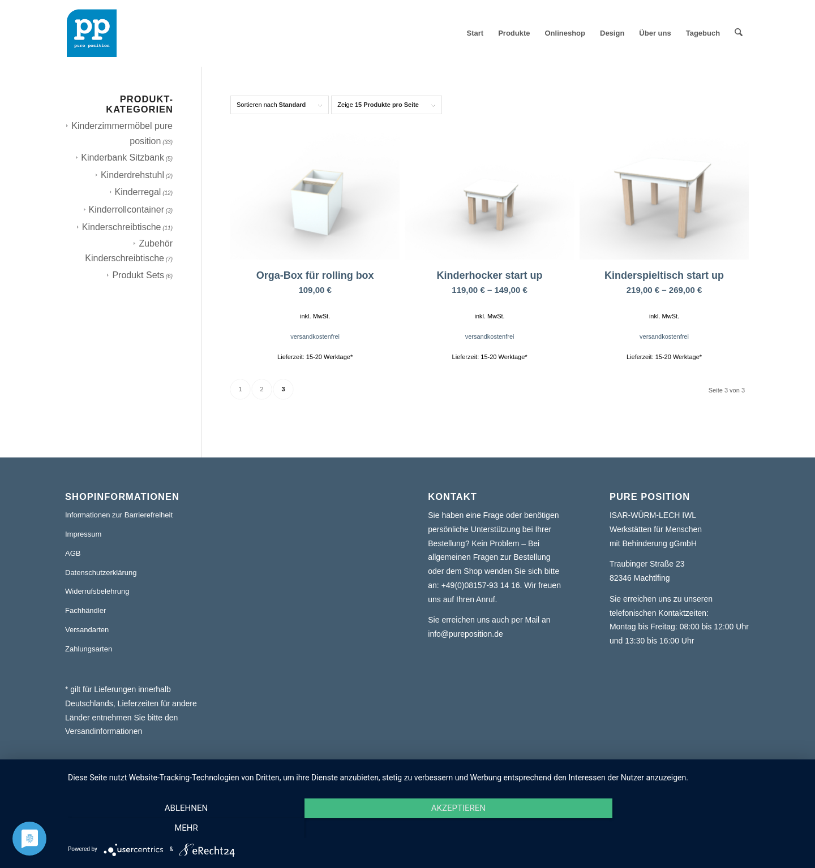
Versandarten (87, 629)
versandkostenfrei (315, 336)
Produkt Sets (138, 275)
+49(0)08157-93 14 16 (480, 585)
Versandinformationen (103, 731)
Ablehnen (178, 828)
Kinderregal (138, 192)
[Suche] (739, 33)
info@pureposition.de (465, 633)
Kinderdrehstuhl (132, 175)
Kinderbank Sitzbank (122, 157)
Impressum (83, 534)
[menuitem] (475, 33)
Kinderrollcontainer (126, 209)
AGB (72, 553)
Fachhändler (85, 610)
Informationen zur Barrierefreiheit (119, 515)
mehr (693, 828)
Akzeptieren (436, 828)
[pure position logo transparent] (91, 33)
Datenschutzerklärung (100, 572)
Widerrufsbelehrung (97, 591)
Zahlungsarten (88, 649)
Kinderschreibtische (121, 227)
